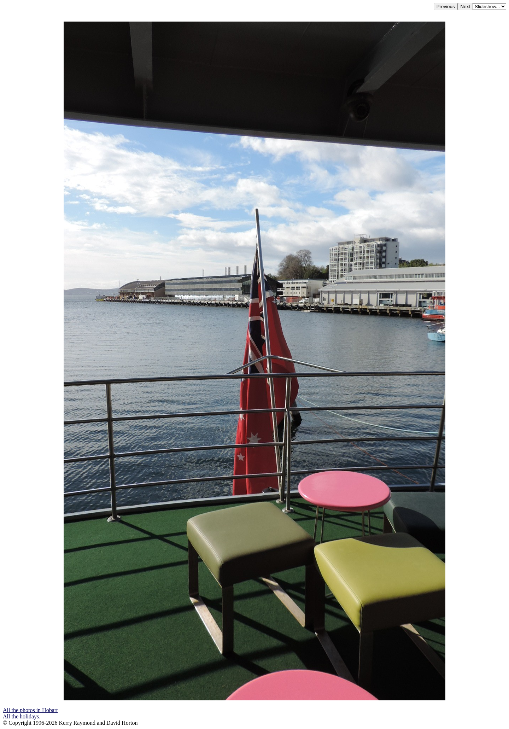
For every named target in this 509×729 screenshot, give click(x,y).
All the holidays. (21, 716)
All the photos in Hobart (30, 710)
